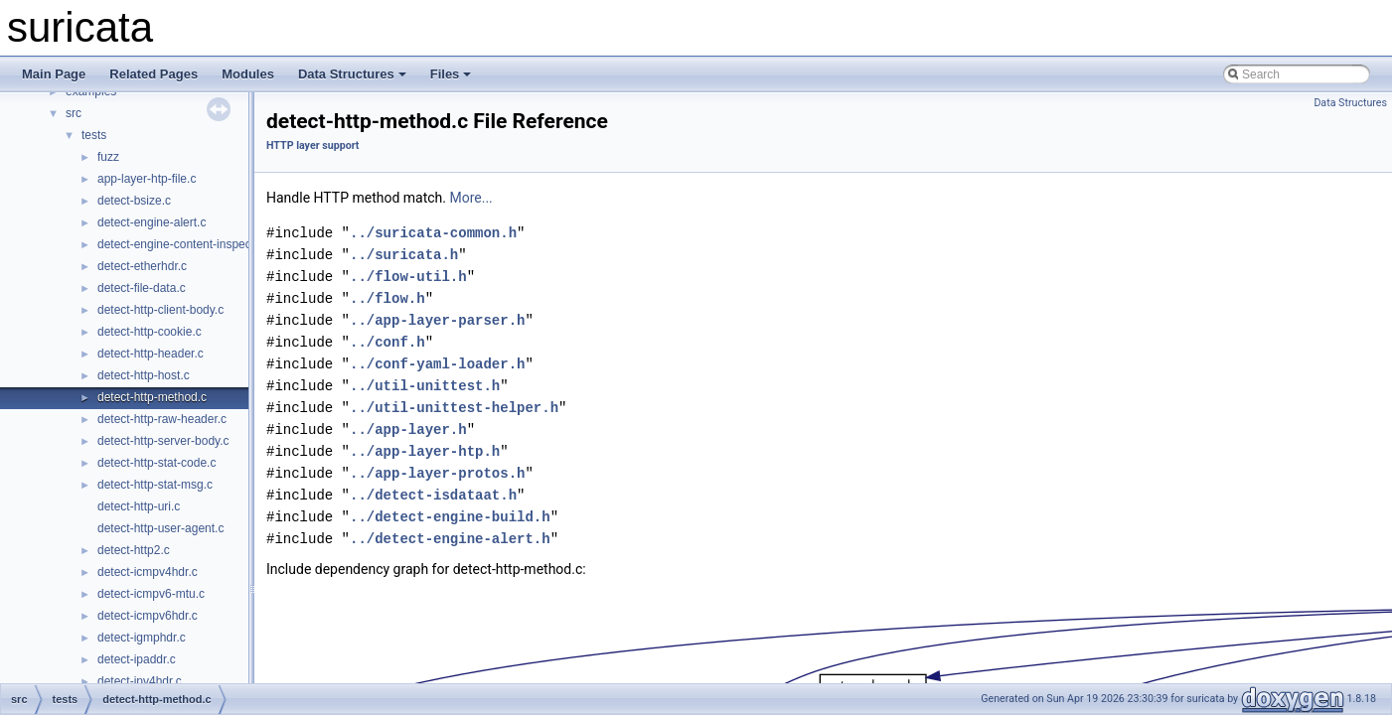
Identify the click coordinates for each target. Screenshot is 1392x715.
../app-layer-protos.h (437, 473)
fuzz (108, 157)
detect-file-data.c (141, 288)
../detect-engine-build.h (450, 516)
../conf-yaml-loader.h (437, 364)
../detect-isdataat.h (433, 495)
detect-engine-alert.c (151, 222)
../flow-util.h (408, 276)
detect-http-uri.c (138, 506)
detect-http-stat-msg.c (155, 485)
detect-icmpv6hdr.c (147, 616)
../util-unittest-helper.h (454, 407)
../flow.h (387, 298)
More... (470, 198)
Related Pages (153, 74)
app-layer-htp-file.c (146, 179)
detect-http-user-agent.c (160, 528)
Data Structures (352, 74)
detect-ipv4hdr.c (139, 681)
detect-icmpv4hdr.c (147, 572)
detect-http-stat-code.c (156, 463)
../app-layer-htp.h (425, 451)
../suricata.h (404, 254)
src (73, 113)
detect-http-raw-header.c (162, 419)
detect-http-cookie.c (149, 332)
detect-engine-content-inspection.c (188, 244)
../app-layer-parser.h (437, 320)
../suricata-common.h (433, 232)
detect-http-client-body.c (160, 310)
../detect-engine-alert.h (450, 538)
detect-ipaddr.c (136, 659)
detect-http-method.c (152, 397)
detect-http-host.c (143, 375)
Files (451, 74)
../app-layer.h (408, 429)
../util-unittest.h (425, 385)
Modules (248, 74)
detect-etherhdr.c (142, 266)
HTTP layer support (312, 145)
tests (93, 135)
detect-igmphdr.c (141, 637)
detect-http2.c (133, 550)
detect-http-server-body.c (163, 441)
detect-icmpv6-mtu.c (151, 594)
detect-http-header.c (150, 353)
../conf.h (387, 342)
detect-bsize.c (134, 201)
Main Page (53, 74)
